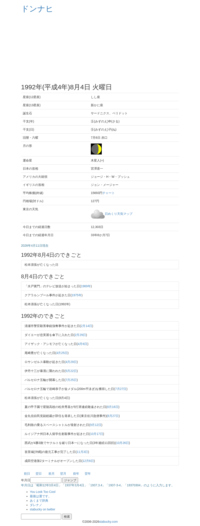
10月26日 (122, 443)
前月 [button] (51, 473)
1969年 (86, 286)
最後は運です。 (40, 496)
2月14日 (86, 326)
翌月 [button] (63, 473)
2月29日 (80, 335)
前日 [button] (27, 473)
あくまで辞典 (39, 500)
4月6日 (83, 344)
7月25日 (71, 380)
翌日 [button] (39, 473)
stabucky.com (108, 521)
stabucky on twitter (42, 509)
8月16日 (112, 407)
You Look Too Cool (42, 492)
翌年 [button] (88, 473)
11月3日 (82, 452)
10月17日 (96, 434)
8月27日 (113, 416)
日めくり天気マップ (118, 213)
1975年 (77, 295)
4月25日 (62, 353)
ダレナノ (36, 505)
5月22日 (71, 371)
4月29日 (71, 362)
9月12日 (95, 425)
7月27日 (120, 389)
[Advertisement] (100, 48)
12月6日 (88, 461)
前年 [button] (76, 473)
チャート (108, 193)
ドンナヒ (37, 8)
